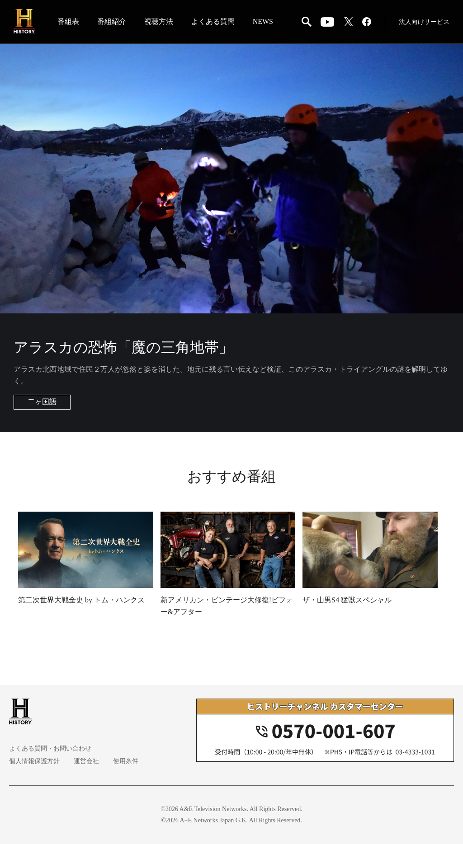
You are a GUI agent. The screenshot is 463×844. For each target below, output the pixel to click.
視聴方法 (158, 22)
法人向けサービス (424, 22)
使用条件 (124, 761)
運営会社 (86, 761)
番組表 (68, 22)
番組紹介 (111, 22)
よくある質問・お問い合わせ (50, 748)
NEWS (263, 22)
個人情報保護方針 (34, 761)
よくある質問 (213, 22)
